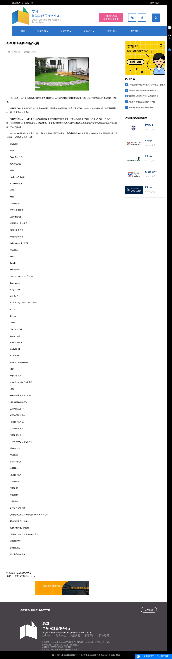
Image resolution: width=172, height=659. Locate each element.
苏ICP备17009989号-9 (90, 655)
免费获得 (149, 610)
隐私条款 (61, 635)
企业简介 (46, 635)
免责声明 (75, 635)
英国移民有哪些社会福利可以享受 (141, 102)
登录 (152, 3)
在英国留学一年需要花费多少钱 (140, 107)
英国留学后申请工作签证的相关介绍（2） (144, 90)
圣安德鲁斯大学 (151, 172)
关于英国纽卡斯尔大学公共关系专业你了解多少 (146, 85)
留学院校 (65, 31)
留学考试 (42, 31)
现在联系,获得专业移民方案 (35, 610)
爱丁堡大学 (149, 125)
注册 (157, 3)
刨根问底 (112, 31)
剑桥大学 (148, 141)
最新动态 (89, 31)
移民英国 (135, 31)
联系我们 (89, 635)
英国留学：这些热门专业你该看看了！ (143, 96)
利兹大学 (148, 156)
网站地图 (104, 635)
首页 (23, 31)
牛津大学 (148, 187)
